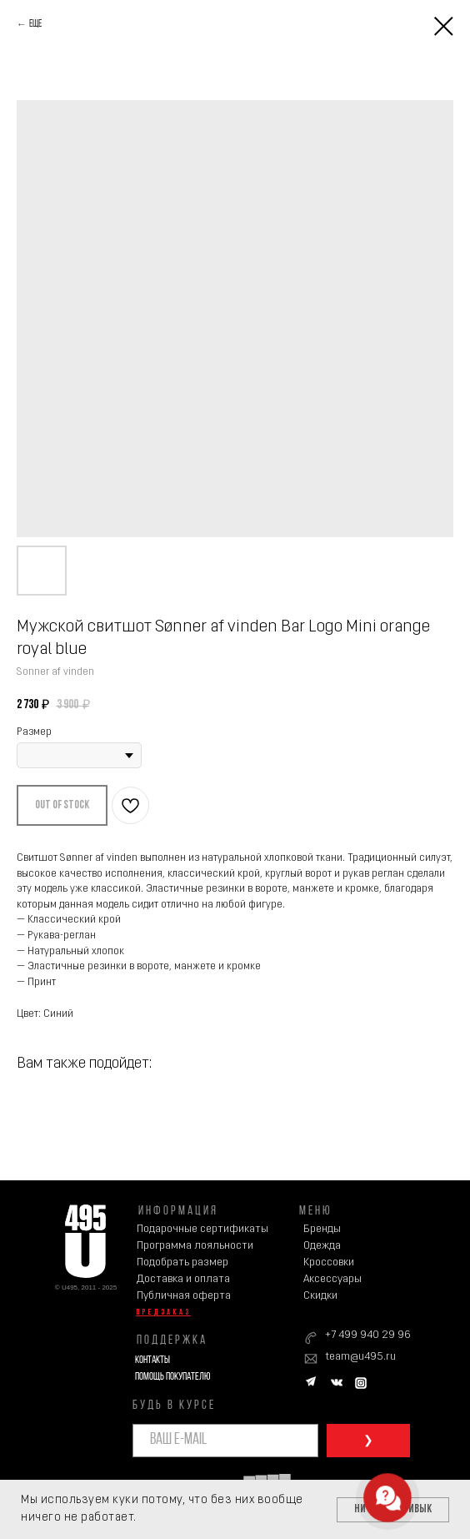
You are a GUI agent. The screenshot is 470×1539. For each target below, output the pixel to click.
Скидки (320, 1295)
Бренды (322, 1229)
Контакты (152, 1360)
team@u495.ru (360, 1356)
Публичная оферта (184, 1295)
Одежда (322, 1245)
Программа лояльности (195, 1245)
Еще (35, 24)
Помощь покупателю (172, 1376)
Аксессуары (332, 1279)
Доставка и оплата (183, 1279)
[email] (225, 1440)
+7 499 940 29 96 (368, 1335)
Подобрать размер (182, 1262)
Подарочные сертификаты (202, 1229)
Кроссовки (328, 1262)
